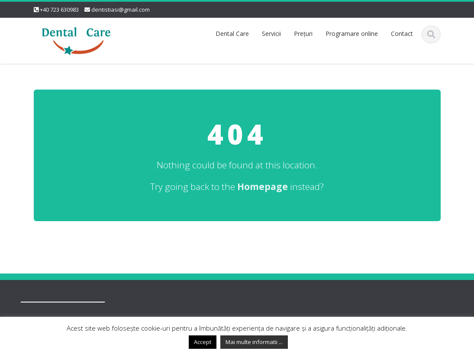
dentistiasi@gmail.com (120, 9)
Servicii (271, 33)
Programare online (352, 33)
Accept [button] (202, 342)
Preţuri (303, 33)
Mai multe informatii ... (254, 342)
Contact (402, 33)
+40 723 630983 (59, 9)
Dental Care (232, 33)
